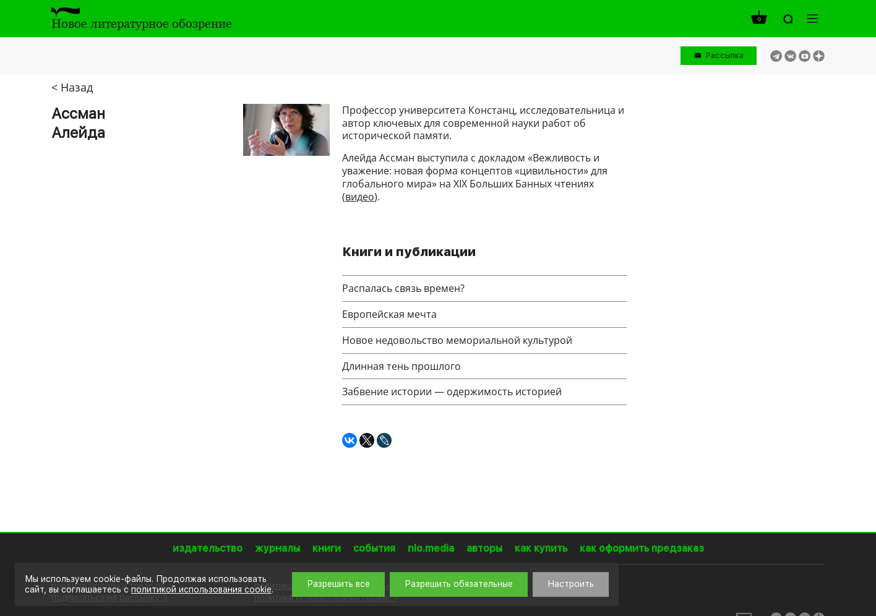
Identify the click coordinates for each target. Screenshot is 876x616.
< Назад (72, 87)
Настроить (571, 584)
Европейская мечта (389, 314)
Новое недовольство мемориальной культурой (457, 340)
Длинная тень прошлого (401, 366)
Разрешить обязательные (459, 584)
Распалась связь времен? (403, 288)
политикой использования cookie (201, 589)
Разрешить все (338, 584)
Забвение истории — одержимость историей (452, 391)
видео (359, 196)
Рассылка (725, 55)
